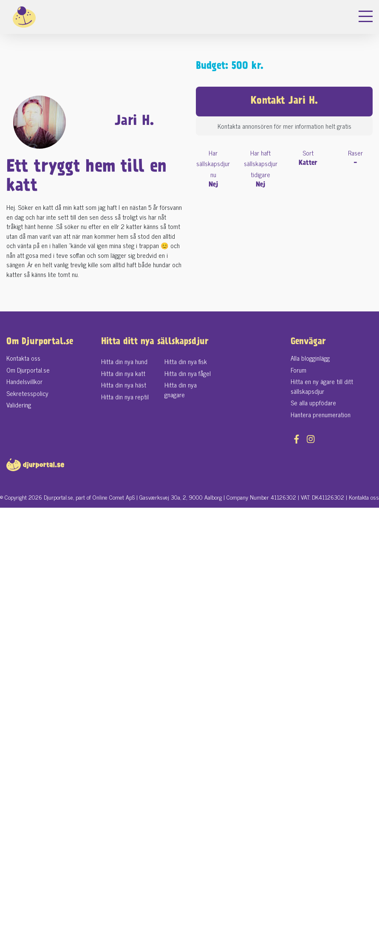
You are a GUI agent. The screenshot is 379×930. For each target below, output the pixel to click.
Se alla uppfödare (313, 402)
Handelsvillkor (24, 381)
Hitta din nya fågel (187, 373)
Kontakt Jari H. (284, 101)
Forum (298, 370)
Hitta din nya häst (123, 384)
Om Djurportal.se (28, 370)
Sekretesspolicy (27, 393)
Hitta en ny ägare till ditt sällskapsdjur (322, 386)
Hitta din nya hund (124, 361)
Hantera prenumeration (321, 414)
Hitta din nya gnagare (180, 389)
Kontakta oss (23, 358)
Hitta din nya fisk (185, 361)
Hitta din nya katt (123, 373)
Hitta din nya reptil (125, 396)
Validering (18, 404)
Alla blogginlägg (310, 358)
